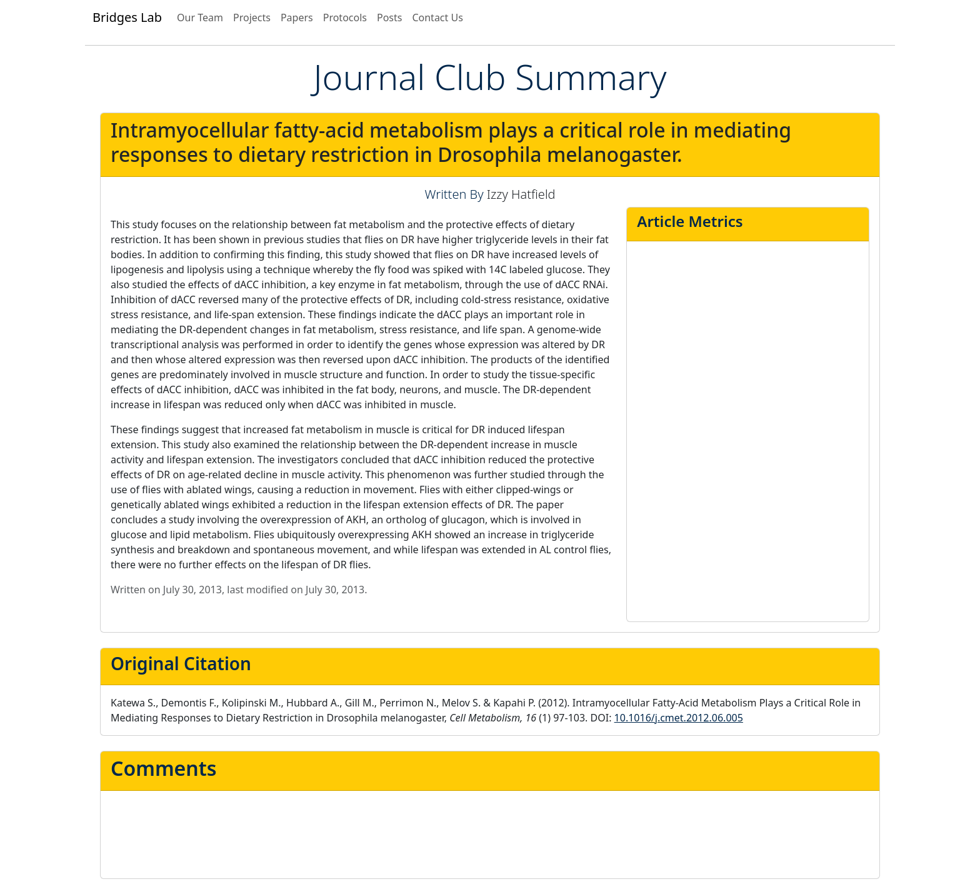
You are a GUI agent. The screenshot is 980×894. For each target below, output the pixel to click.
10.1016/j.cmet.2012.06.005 (678, 718)
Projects (252, 17)
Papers (297, 17)
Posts (389, 17)
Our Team (200, 17)
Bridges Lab (127, 17)
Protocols (345, 17)
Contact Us (437, 17)
